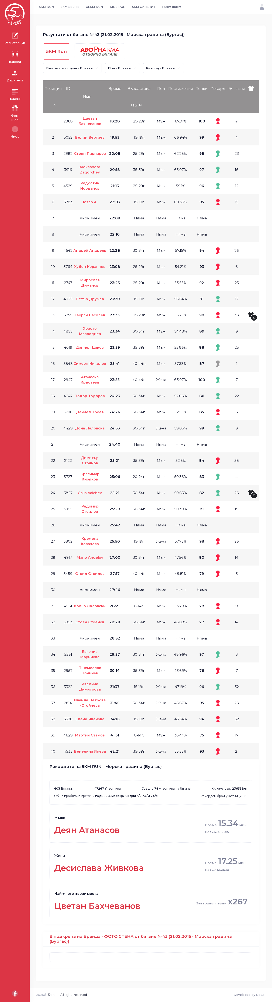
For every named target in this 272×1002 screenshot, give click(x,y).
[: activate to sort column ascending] (252, 96)
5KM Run (56, 51)
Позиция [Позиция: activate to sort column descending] (53, 88)
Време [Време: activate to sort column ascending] (114, 88)
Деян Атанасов (87, 830)
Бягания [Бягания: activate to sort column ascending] (236, 88)
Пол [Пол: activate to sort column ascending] (161, 88)
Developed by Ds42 (249, 995)
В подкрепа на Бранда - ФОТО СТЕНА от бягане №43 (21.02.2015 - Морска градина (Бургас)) (141, 939)
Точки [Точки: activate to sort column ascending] (202, 88)
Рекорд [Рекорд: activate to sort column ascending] (218, 88)
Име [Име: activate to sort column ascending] (87, 96)
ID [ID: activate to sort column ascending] (68, 88)
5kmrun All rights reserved (67, 995)
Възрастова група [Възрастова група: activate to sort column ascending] (139, 96)
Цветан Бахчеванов (97, 906)
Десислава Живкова (99, 868)
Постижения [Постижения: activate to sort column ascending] (180, 88)
